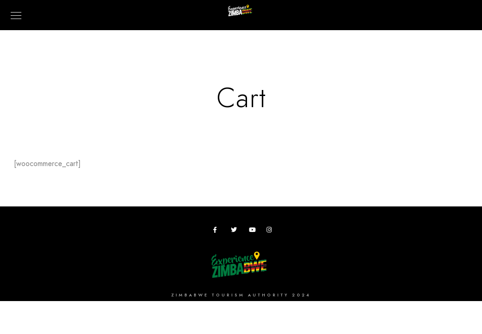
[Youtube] (253, 231)
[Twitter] (235, 231)
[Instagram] (271, 231)
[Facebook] (217, 231)
